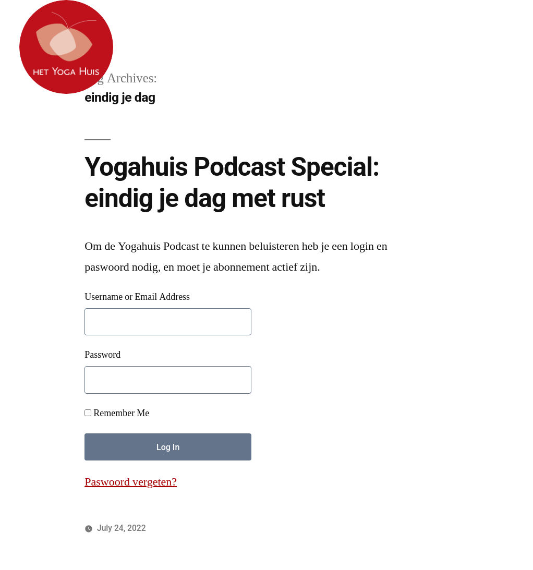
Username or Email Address (137, 297)
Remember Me (116, 413)
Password (102, 355)
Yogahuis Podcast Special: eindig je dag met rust (231, 182)
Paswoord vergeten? (130, 482)
